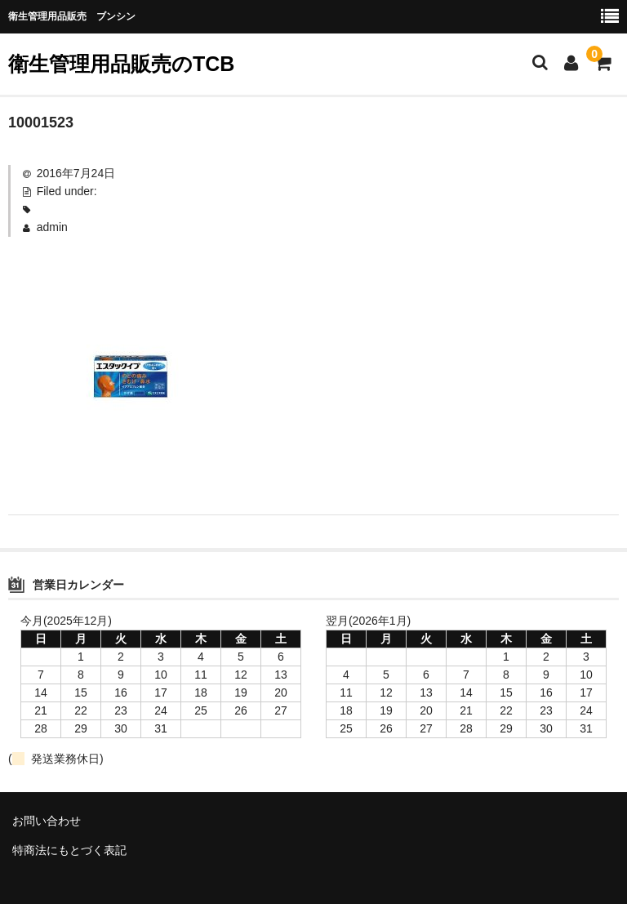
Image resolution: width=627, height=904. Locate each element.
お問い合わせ (46, 820)
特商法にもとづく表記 (69, 850)
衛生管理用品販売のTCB (121, 63)
